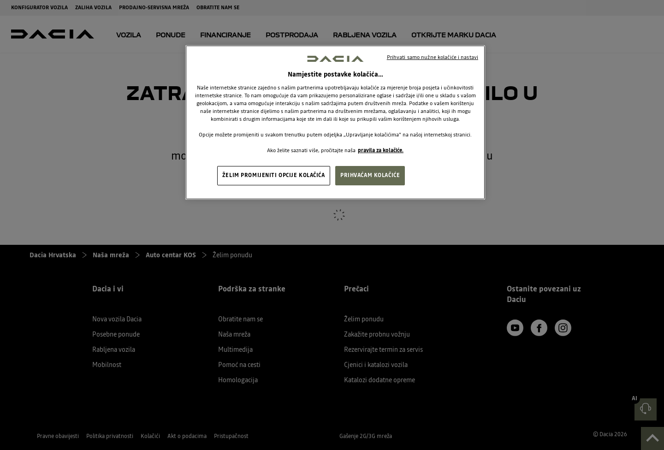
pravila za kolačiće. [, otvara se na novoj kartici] (380, 150)
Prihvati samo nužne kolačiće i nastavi (432, 57)
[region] (335, 122)
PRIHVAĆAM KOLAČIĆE (370, 175)
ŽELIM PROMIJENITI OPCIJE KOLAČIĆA (273, 175)
